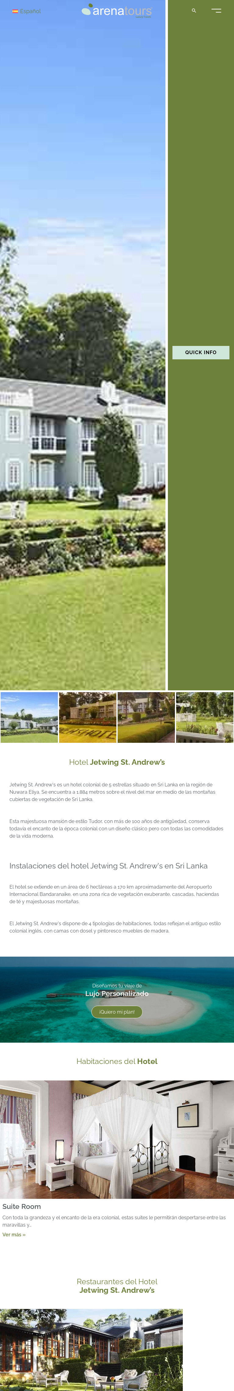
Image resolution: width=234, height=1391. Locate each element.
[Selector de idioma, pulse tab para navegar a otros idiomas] (34, 10)
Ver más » (14, 1235)
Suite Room (21, 1206)
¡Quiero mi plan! (117, 1012)
